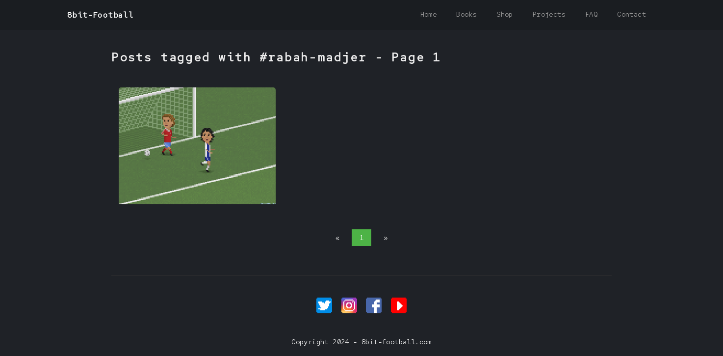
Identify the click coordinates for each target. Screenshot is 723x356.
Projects (549, 14)
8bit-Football (100, 15)
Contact (631, 14)
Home (428, 14)
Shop (504, 14)
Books (466, 14)
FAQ (591, 14)
